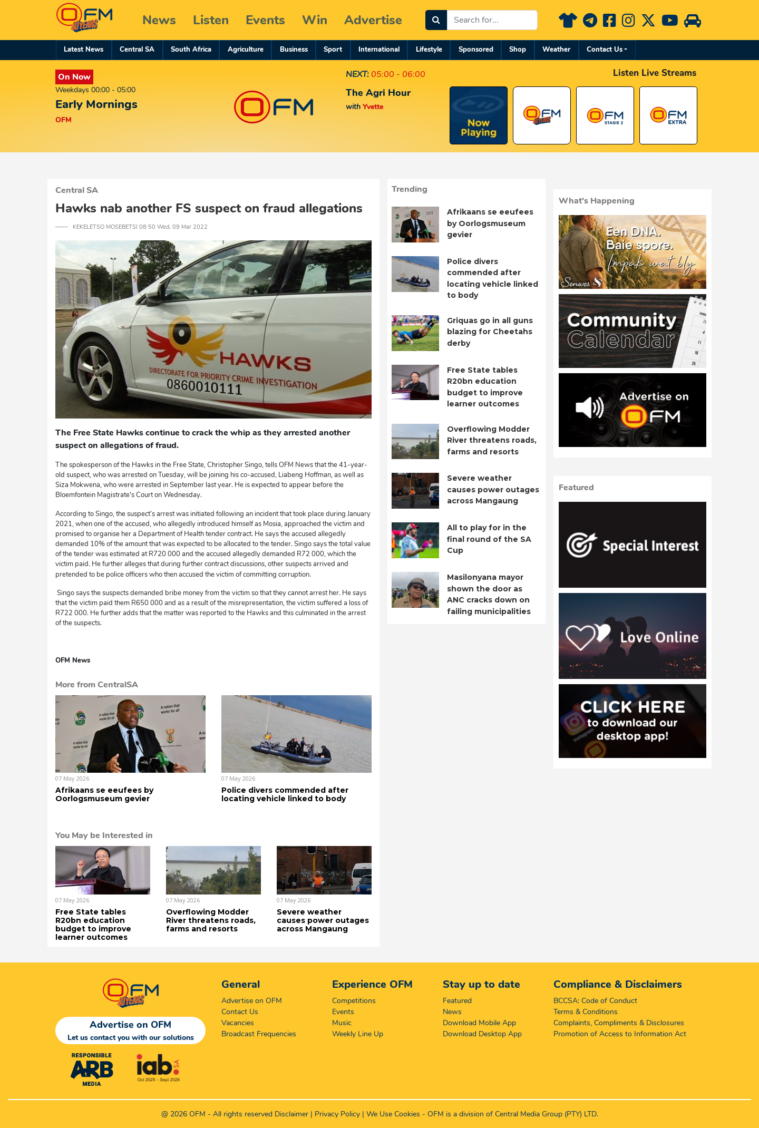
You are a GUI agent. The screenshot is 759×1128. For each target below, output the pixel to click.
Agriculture (246, 49)
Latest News (83, 49)
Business (294, 49)
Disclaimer (291, 1114)
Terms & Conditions (585, 1012)
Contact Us (604, 49)
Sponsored (476, 49)
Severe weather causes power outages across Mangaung (323, 920)
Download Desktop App (482, 1034)
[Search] (436, 20)
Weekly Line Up (357, 1034)
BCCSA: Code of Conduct (595, 1001)
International (379, 49)
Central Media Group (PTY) (538, 1114)
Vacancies (237, 1023)
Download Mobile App (479, 1023)
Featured (457, 1001)
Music (342, 1023)
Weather (556, 49)
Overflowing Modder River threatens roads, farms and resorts (211, 920)
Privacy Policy (337, 1114)
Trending (409, 189)
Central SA (137, 49)
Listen (211, 20)
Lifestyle (429, 49)
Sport (333, 49)
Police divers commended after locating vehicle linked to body (284, 794)
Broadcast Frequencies (258, 1034)
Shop (517, 49)
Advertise (373, 20)
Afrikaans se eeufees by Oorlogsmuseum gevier (104, 794)
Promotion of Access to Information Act (619, 1034)
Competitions (354, 1001)
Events (265, 20)
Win (314, 20)
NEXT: (357, 74)
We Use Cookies (393, 1114)
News (159, 20)
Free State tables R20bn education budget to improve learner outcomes (93, 924)
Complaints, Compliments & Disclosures (618, 1023)
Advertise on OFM (251, 1001)
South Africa (191, 49)
